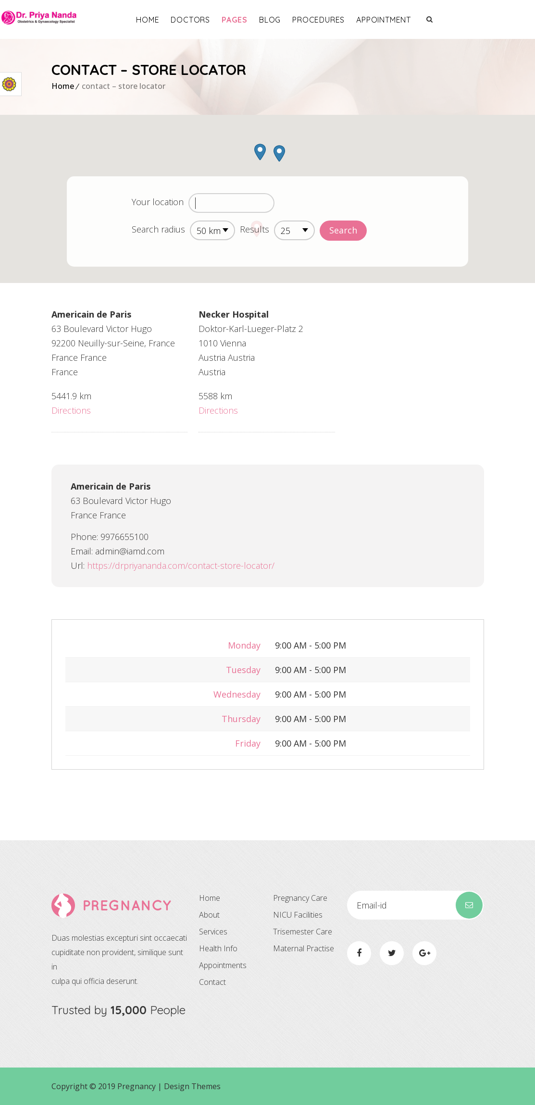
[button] (260, 152)
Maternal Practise (303, 948)
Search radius (158, 229)
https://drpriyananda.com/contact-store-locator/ (180, 565)
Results (254, 229)
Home (199, 20)
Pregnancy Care (300, 898)
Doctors (241, 20)
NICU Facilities (298, 914)
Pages (286, 20)
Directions (71, 410)
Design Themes (192, 1086)
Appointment (435, 20)
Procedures (370, 20)
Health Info (218, 948)
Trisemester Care (302, 931)
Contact (212, 982)
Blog (321, 20)
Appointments (223, 965)
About (209, 914)
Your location (158, 202)
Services (213, 931)
